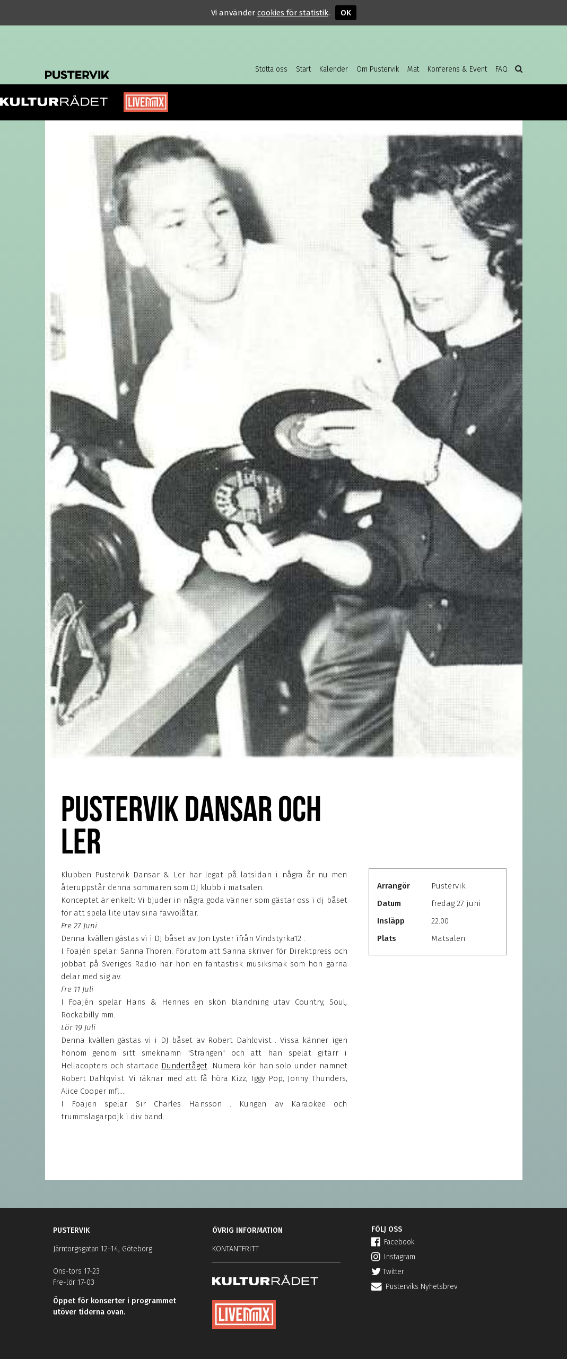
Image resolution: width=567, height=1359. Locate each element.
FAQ (501, 69)
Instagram (393, 1256)
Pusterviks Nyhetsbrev (414, 1286)
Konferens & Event (457, 69)
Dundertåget (184, 1065)
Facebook (392, 1242)
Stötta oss (271, 69)
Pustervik (130, 66)
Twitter (387, 1271)
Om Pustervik (377, 69)
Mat (413, 69)
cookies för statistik (292, 13)
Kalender (333, 69)
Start (303, 69)
